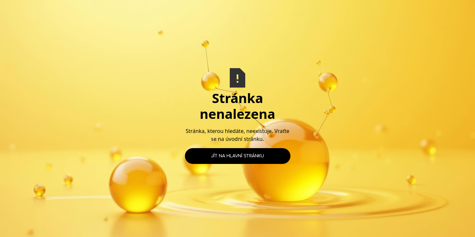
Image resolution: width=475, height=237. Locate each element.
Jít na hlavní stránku (237, 156)
